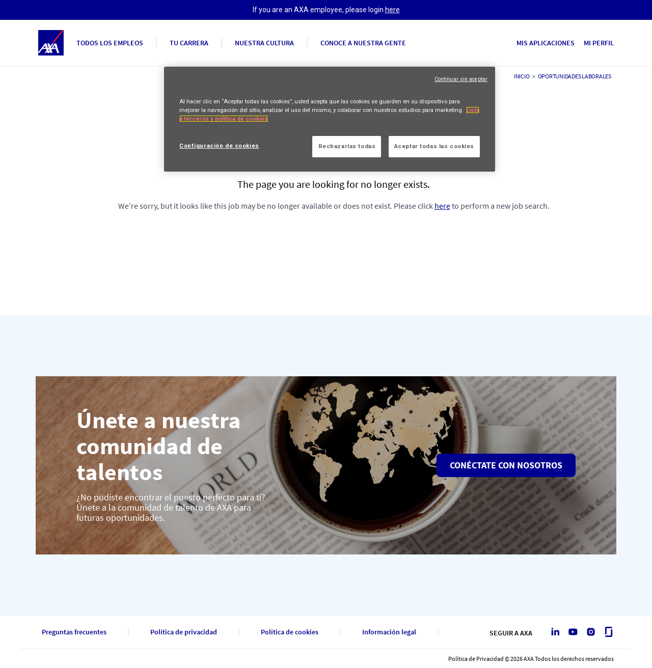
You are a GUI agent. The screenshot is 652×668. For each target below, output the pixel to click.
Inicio (522, 76)
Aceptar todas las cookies (434, 146)
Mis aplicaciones (546, 42)
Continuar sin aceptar (460, 79)
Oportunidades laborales (574, 76)
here (392, 10)
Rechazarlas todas (347, 146)
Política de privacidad (183, 632)
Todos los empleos (109, 42)
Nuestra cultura (264, 42)
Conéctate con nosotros (506, 465)
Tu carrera (189, 42)
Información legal (389, 632)
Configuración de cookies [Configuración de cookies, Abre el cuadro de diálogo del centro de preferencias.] (219, 145)
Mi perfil (599, 42)
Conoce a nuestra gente (363, 42)
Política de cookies (289, 632)
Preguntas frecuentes (74, 632)
